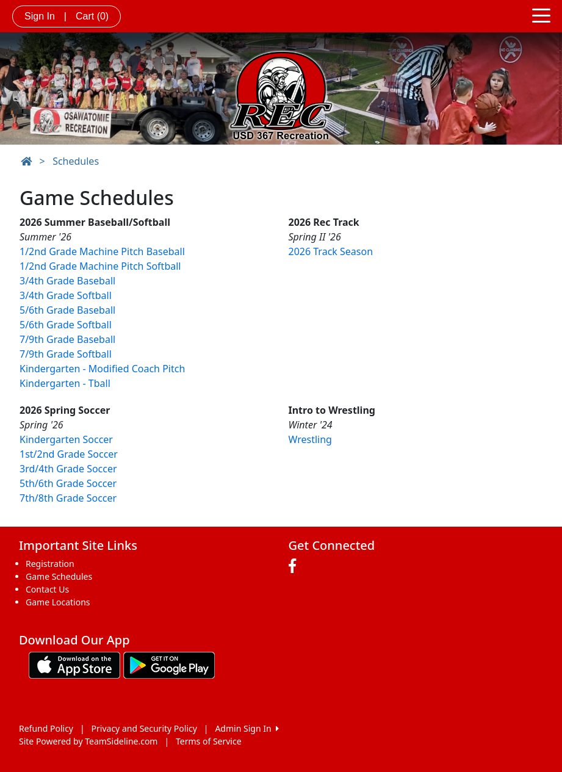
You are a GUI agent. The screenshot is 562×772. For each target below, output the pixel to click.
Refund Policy (46, 728)
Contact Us (47, 589)
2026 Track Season (331, 251)
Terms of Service (209, 741)
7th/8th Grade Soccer (68, 498)
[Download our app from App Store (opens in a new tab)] (74, 663)
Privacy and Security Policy (144, 728)
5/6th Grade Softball (66, 324)
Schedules (75, 161)
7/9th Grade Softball (66, 354)
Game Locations (58, 602)
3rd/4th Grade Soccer (68, 468)
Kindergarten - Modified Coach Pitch (102, 368)
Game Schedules (59, 576)
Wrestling (310, 439)
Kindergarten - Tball (65, 383)
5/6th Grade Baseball (67, 310)
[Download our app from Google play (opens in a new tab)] (169, 663)
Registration (50, 563)
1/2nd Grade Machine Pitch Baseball (102, 251)
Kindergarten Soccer (66, 439)
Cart (92, 16)
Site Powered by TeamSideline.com (88, 741)
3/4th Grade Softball (66, 295)
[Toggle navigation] (541, 14)
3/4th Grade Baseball (67, 280)
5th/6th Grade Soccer (68, 483)
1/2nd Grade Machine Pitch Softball (100, 266)
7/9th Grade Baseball (67, 339)
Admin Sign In (246, 728)
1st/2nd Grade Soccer (69, 454)
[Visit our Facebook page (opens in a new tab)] (295, 566)
